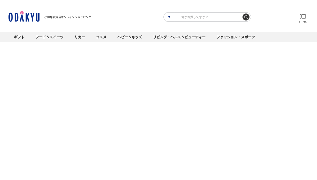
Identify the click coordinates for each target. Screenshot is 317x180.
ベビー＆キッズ (130, 37)
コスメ (101, 37)
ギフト (19, 37)
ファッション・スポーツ (235, 37)
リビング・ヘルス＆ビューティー (179, 37)
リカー (79, 37)
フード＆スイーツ (50, 37)
